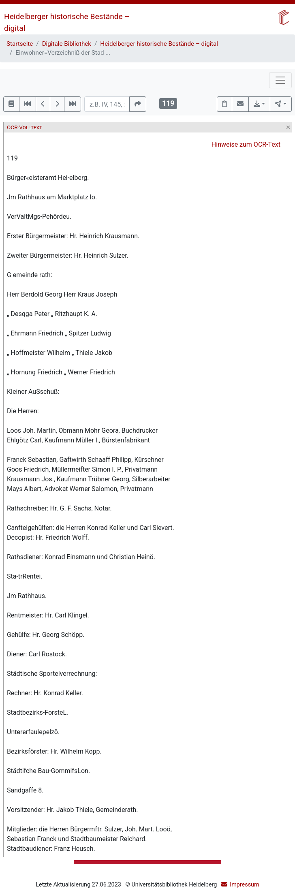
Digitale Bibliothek (66, 43)
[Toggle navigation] (280, 80)
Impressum (244, 884)
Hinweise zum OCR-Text (246, 144)
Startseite (19, 43)
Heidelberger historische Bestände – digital (159, 43)
